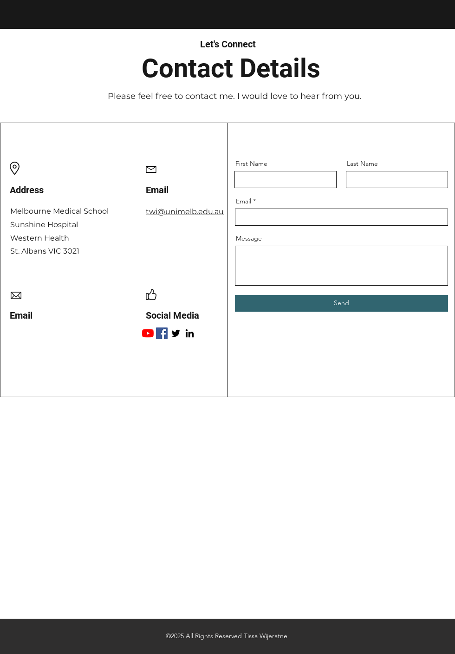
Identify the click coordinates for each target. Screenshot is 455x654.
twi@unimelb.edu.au (185, 211)
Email (243, 201)
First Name (251, 163)
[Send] (341, 303)
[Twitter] (176, 333)
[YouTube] (148, 333)
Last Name (362, 163)
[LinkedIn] (189, 333)
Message (249, 238)
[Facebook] (162, 333)
